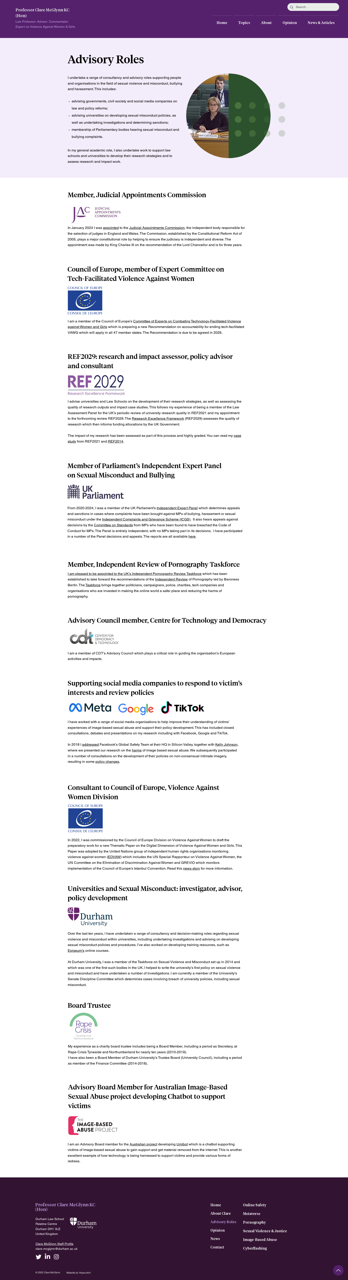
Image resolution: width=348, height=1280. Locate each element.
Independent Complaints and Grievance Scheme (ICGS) (146, 519)
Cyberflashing (255, 1248)
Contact (217, 1247)
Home (215, 1205)
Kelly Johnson (226, 744)
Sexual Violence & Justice (265, 1231)
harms (137, 750)
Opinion (217, 1230)
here (192, 536)
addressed (90, 744)
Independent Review (171, 579)
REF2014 (115, 441)
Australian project (143, 1144)
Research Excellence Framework (158, 418)
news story (191, 868)
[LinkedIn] (47, 1256)
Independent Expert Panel (177, 508)
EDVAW (114, 857)
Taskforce (194, 574)
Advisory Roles (223, 1222)
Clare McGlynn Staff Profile (54, 1244)
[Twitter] (38, 1256)
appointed (111, 228)
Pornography (254, 1222)
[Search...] (313, 7)
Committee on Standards (113, 525)
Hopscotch (85, 1272)
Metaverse (251, 1214)
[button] (244, 20)
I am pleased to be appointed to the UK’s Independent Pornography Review (127, 574)
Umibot (182, 1144)
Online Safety (254, 1205)
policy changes (107, 761)
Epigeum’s (76, 950)
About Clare (220, 1213)
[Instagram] (56, 1256)
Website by (72, 1272)
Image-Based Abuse (260, 1240)
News (215, 1239)
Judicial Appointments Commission (157, 228)
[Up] (338, 1270)
